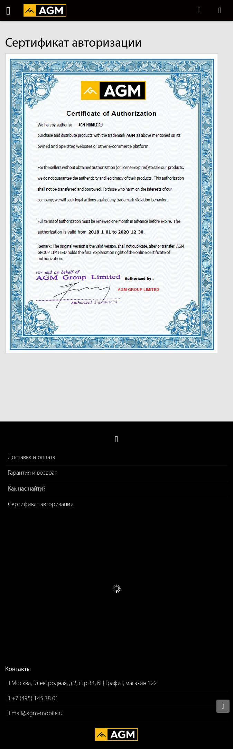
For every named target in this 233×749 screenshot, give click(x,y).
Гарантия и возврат (32, 473)
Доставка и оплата (31, 457)
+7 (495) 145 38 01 (34, 698)
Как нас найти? (27, 489)
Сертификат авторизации (41, 504)
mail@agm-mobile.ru (37, 713)
